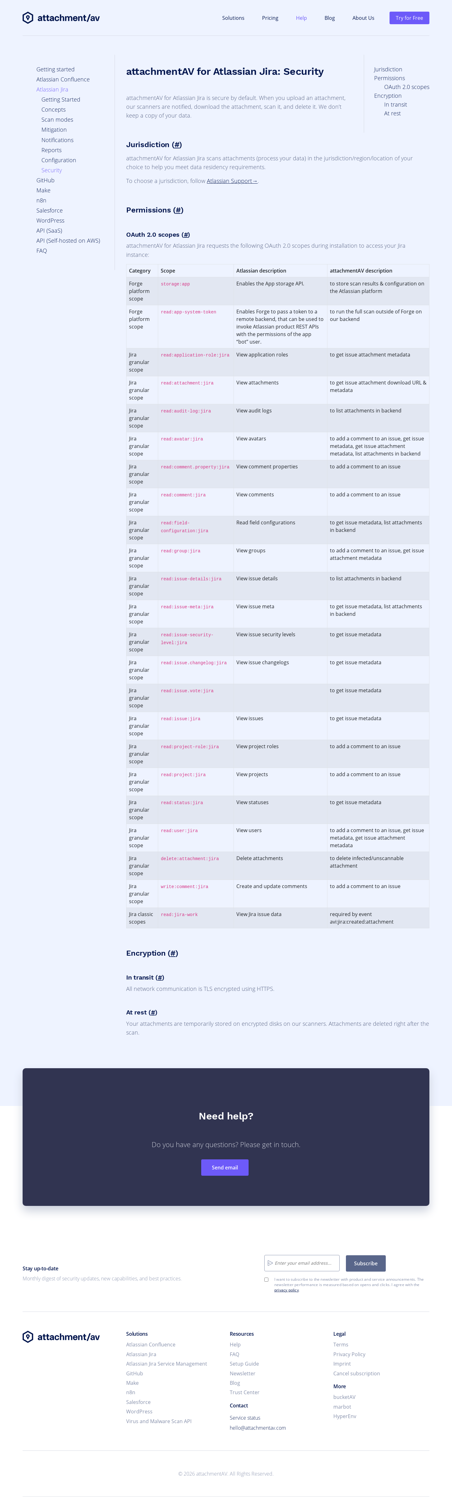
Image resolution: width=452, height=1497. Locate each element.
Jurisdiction (388, 69)
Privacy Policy (349, 1354)
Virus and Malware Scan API (158, 1421)
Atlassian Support (229, 181)
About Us (363, 17)
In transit (395, 104)
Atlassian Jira (52, 89)
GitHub (45, 180)
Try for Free (409, 17)
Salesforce (49, 210)
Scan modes (57, 119)
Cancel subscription (356, 1373)
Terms (340, 1344)
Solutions (233, 17)
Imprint (342, 1363)
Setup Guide (244, 1363)
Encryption (388, 95)
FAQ (41, 250)
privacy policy (286, 1290)
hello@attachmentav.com (258, 1427)
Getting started (55, 69)
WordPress (50, 220)
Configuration (58, 160)
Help (301, 17)
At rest (392, 113)
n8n (41, 200)
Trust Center (245, 1392)
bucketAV (344, 1397)
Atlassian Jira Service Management (166, 1363)
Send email (225, 1167)
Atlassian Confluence (63, 79)
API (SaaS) (49, 230)
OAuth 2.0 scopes (406, 87)
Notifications (57, 140)
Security (51, 170)
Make (43, 190)
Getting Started (60, 99)
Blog (330, 17)
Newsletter (243, 1373)
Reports (51, 150)
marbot (342, 1406)
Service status (245, 1417)
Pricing (270, 17)
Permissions (389, 78)
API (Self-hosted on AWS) (68, 240)
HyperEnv (344, 1416)
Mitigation (54, 129)
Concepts (53, 109)
